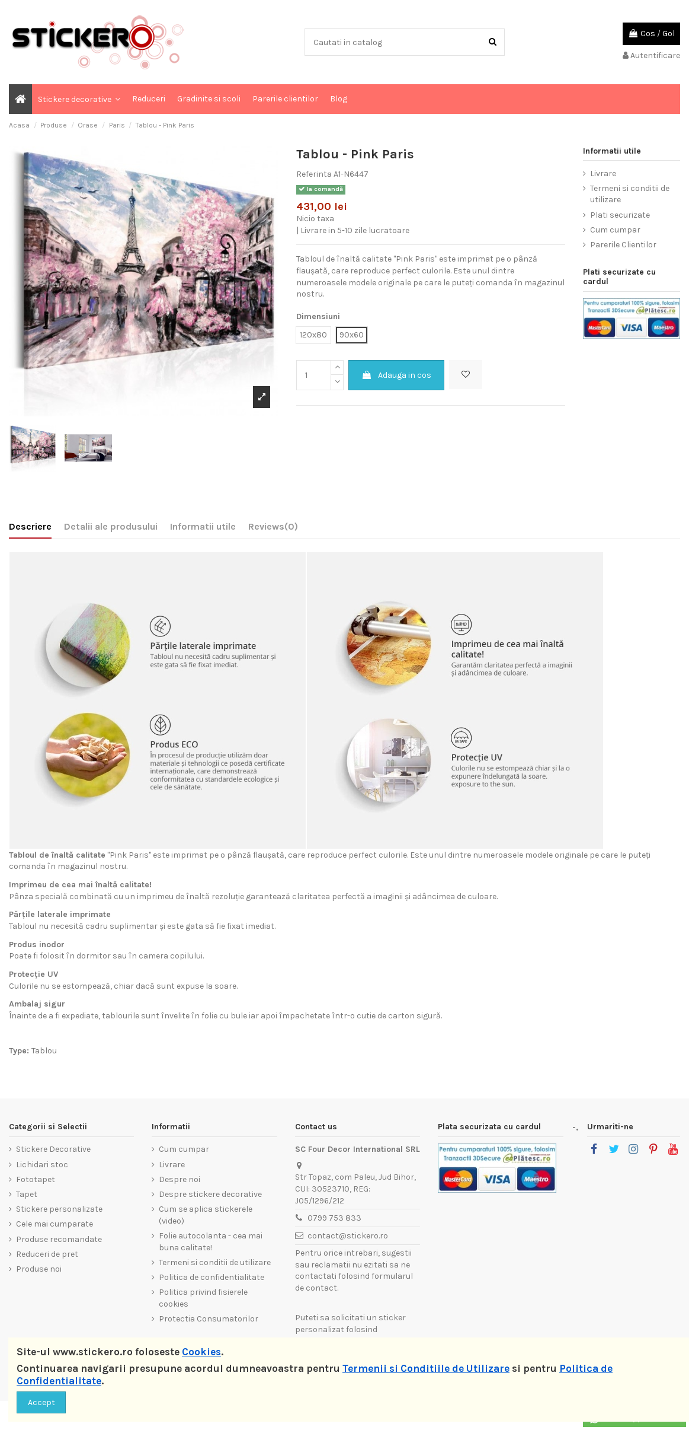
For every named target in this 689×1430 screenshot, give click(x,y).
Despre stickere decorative (210, 1194)
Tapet (26, 1194)
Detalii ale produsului (111, 526)
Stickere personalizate (59, 1209)
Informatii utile (203, 526)
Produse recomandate (59, 1239)
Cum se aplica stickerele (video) (205, 1215)
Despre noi (179, 1179)
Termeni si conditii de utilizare (629, 194)
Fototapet (35, 1179)
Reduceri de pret (47, 1254)
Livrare (603, 173)
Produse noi (39, 1269)
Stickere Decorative (53, 1149)
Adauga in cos (396, 375)
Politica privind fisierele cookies (203, 1298)
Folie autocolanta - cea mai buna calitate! (210, 1242)
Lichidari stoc (42, 1165)
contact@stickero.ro (347, 1236)
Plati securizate (620, 215)
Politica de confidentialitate (211, 1277)
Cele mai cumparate (54, 1224)
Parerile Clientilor (623, 245)
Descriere (30, 526)
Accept (41, 1402)
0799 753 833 (334, 1218)
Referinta (314, 174)
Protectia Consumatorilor (208, 1319)
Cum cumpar (615, 230)
